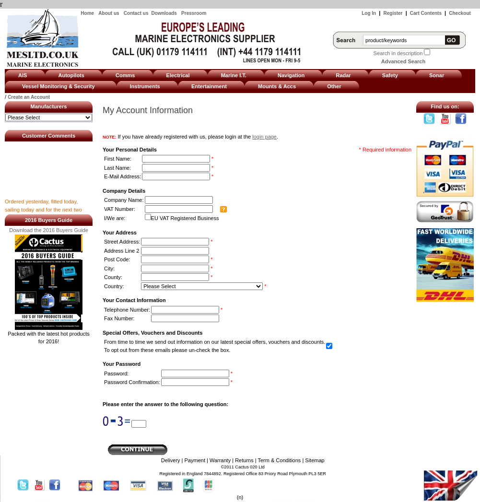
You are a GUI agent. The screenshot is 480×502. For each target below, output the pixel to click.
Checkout (460, 13)
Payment (195, 460)
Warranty (220, 460)
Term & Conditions (279, 460)
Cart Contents (426, 13)
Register (393, 13)
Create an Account (29, 97)
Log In (369, 13)
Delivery (170, 460)
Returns (244, 460)
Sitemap (314, 460)
